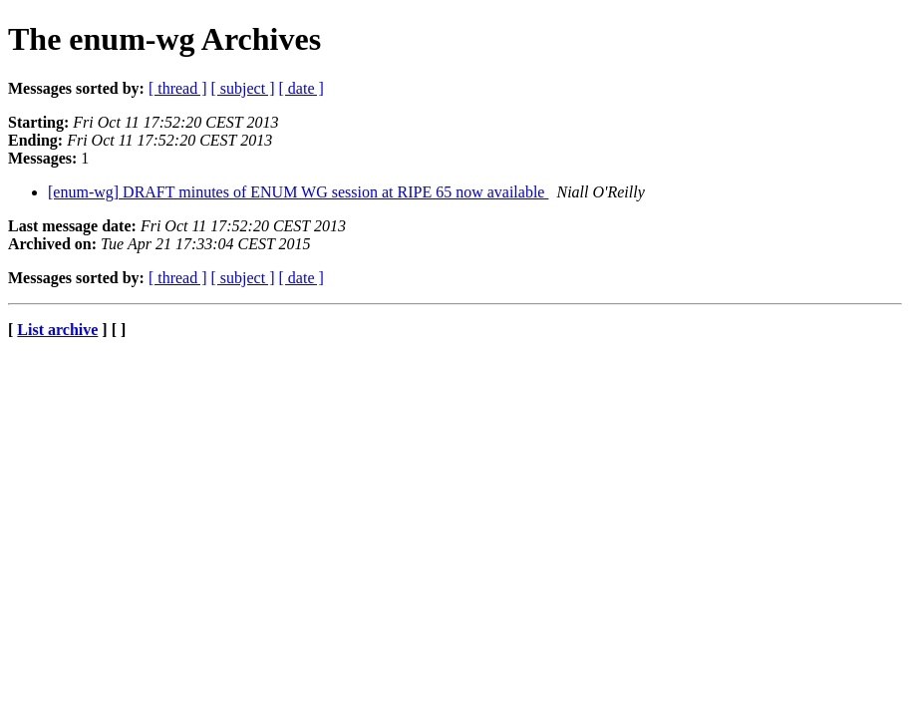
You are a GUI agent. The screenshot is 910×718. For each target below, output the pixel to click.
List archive (57, 329)
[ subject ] (243, 88)
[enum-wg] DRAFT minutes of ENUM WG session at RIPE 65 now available (298, 191)
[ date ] (301, 88)
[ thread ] (178, 88)
